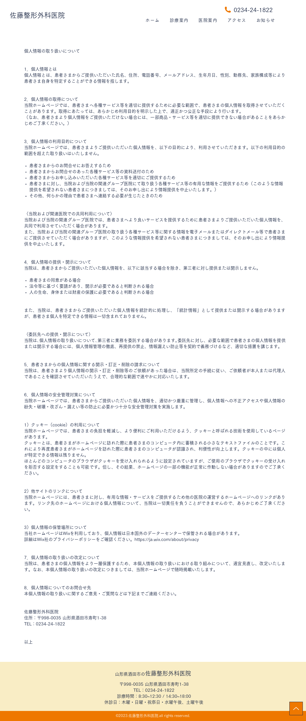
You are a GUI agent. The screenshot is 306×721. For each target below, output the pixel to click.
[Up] (296, 708)
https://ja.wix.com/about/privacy (167, 539)
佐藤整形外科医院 (37, 15)
